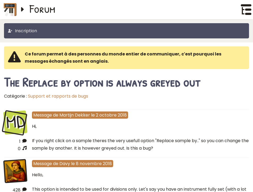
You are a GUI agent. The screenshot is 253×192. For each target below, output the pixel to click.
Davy (64, 164)
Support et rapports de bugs (58, 96)
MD (15, 121)
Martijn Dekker (74, 115)
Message (42, 115)
